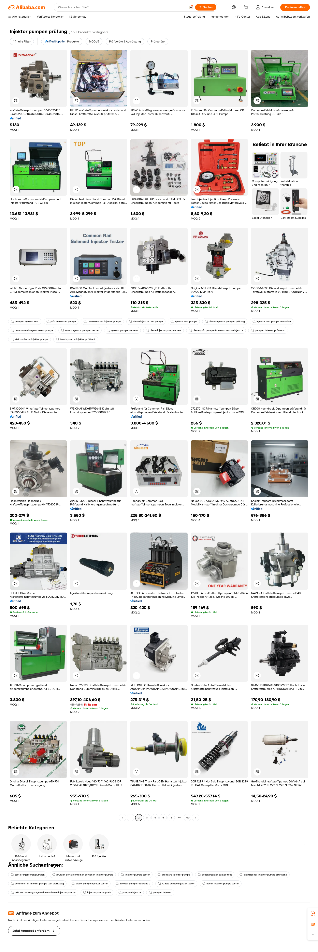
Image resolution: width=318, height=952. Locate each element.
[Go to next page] (195, 817)
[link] (312, 913)
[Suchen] (205, 7)
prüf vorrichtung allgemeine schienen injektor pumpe (43, 892)
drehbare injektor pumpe (174, 874)
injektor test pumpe (184, 321)
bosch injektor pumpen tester (80, 330)
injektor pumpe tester (135, 874)
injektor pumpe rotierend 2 (133, 883)
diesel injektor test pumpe (146, 321)
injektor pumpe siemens (122, 330)
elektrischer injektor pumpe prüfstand (263, 874)
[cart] (247, 8)
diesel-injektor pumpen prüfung (225, 321)
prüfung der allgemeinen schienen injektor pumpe (82, 874)
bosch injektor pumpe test (215, 874)
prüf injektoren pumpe (61, 321)
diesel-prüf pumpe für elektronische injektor (216, 330)
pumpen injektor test (25, 321)
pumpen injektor (129, 892)
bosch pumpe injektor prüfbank (76, 339)
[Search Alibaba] (121, 7)
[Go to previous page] (122, 817)
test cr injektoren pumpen (28, 874)
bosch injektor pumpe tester (220, 883)
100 (187, 817)
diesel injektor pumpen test (163, 330)
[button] (191, 7)
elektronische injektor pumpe (29, 339)
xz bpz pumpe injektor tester (176, 883)
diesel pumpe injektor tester (90, 883)
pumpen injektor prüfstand (268, 330)
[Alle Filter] (22, 41)
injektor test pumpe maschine (271, 321)
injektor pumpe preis (97, 892)
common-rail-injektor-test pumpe (32, 330)
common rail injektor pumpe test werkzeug (37, 883)
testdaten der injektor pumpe (102, 321)
